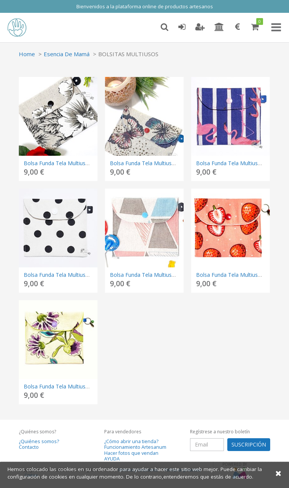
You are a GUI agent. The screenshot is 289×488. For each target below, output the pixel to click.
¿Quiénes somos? (39, 441)
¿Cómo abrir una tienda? (131, 441)
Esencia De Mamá (67, 54)
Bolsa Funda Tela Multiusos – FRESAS (242, 274)
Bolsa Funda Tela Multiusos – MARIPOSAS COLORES (174, 163)
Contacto (29, 447)
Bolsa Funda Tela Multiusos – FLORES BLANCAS (83, 163)
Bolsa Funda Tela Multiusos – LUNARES (72, 274)
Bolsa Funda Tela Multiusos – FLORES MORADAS (84, 386)
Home (27, 54)
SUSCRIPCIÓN (248, 444)
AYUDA (112, 459)
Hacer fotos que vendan (131, 453)
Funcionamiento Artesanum (135, 447)
